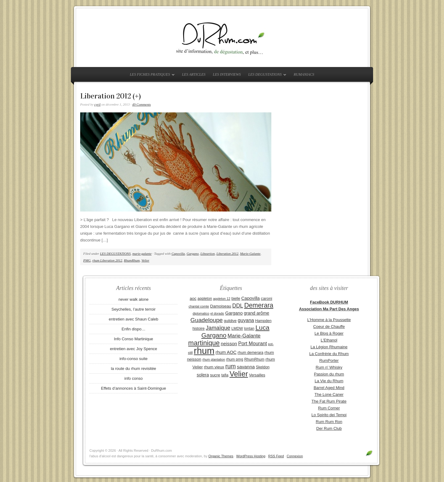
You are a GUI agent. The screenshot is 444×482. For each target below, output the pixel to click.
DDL (237, 306)
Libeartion (207, 253)
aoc (193, 298)
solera (203, 374)
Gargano (193, 253)
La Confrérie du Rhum (329, 353)
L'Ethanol (329, 340)
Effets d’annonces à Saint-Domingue (133, 388)
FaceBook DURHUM (329, 302)
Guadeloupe (207, 320)
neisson (229, 343)
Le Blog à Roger (328, 333)
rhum (204, 351)
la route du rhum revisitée (133, 368)
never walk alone (133, 299)
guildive (230, 321)
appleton (205, 298)
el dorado (217, 313)
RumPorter (329, 360)
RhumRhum (132, 260)
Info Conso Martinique (133, 339)
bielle (235, 298)
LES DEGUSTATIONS (265, 75)
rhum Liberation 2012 (107, 260)
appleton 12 (221, 298)
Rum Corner (329, 408)
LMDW (237, 328)
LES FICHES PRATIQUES (151, 75)
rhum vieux (214, 367)
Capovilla (178, 253)
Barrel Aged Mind (329, 387)
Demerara (258, 305)
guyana (246, 320)
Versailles (257, 375)
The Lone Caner (328, 394)
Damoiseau (220, 306)
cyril (97, 104)
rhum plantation (213, 359)
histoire (198, 328)
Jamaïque (218, 328)
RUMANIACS (304, 74)
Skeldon (262, 367)
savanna (246, 366)
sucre (215, 375)
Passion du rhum (329, 374)
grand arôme (256, 313)
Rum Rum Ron (329, 421)
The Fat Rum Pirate (328, 401)
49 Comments (141, 104)
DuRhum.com (222, 37)
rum (230, 366)
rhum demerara (251, 352)
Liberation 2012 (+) (110, 96)
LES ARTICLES (193, 74)
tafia (224, 375)
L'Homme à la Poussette (329, 319)
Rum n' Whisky (329, 367)
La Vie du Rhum (329, 381)
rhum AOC (226, 352)
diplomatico (201, 313)
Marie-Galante (250, 253)
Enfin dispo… (133, 329)
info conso (133, 378)
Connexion (295, 456)
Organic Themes (220, 456)
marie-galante (141, 253)
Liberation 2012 (227, 253)
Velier (146, 260)
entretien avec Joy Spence (133, 348)
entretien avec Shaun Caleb (133, 319)
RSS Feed (276, 456)
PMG (87, 260)
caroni (266, 298)
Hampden (263, 321)
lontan (249, 328)
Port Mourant (252, 343)
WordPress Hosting (250, 456)
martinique (204, 343)
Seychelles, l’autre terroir (133, 309)
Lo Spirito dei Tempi (329, 415)
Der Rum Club (329, 428)
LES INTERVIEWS (227, 74)
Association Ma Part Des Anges (329, 309)
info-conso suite (133, 358)
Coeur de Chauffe (329, 326)
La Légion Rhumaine (328, 347)
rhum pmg (234, 359)
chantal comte (199, 306)
